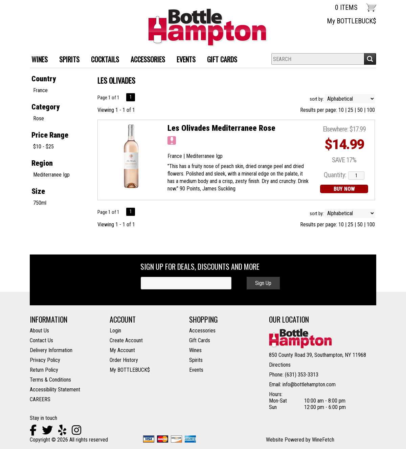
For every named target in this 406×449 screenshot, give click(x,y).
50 (360, 110)
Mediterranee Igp (51, 174)
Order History (124, 360)
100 (371, 110)
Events (186, 59)
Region (42, 163)
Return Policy (44, 370)
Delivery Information (51, 350)
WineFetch (323, 439)
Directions (280, 365)
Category (45, 107)
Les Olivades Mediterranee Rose (221, 128)
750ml (39, 203)
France (40, 90)
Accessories (202, 330)
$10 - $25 (43, 146)
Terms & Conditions (50, 379)
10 (341, 110)
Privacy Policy (45, 360)
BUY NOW (344, 189)
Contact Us (41, 340)
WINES (37, 60)
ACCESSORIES (145, 60)
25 (350, 110)
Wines (195, 350)
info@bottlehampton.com (309, 384)
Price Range (49, 135)
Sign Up (263, 283)
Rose (38, 118)
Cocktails (102, 60)
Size (38, 191)
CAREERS (40, 399)
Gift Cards (222, 59)
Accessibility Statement (55, 389)
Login (115, 330)
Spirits (196, 360)
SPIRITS (66, 60)
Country (43, 79)
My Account (122, 350)
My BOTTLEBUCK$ (351, 21)
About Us (39, 330)
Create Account (126, 340)
